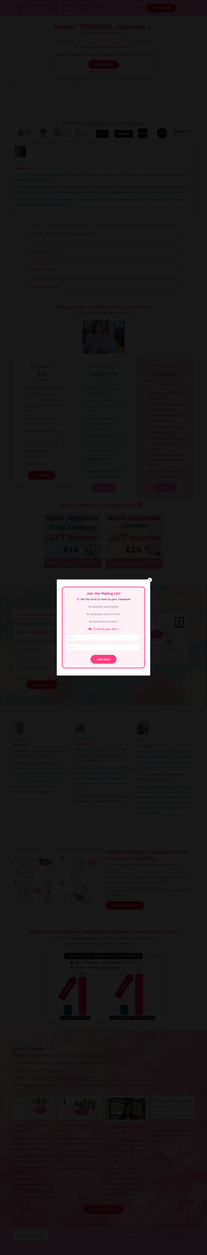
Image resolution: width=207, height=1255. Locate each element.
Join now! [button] (103, 659)
